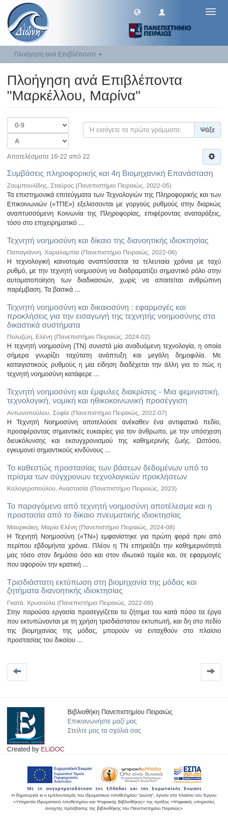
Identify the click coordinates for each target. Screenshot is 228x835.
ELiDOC (52, 749)
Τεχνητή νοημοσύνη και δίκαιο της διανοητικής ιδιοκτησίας (107, 240)
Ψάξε (207, 129)
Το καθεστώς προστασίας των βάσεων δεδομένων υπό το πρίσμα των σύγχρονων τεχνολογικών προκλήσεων (107, 472)
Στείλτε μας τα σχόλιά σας (104, 730)
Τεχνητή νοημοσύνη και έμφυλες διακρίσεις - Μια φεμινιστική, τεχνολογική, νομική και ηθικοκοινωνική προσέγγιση (113, 396)
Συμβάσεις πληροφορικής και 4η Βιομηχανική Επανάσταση (110, 173)
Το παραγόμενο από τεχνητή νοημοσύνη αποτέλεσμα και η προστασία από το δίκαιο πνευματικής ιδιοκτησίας (109, 510)
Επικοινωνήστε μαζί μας (102, 721)
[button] (137, 12)
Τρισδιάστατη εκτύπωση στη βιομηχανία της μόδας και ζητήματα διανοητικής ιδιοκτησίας (102, 587)
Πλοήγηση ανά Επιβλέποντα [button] (58, 54)
